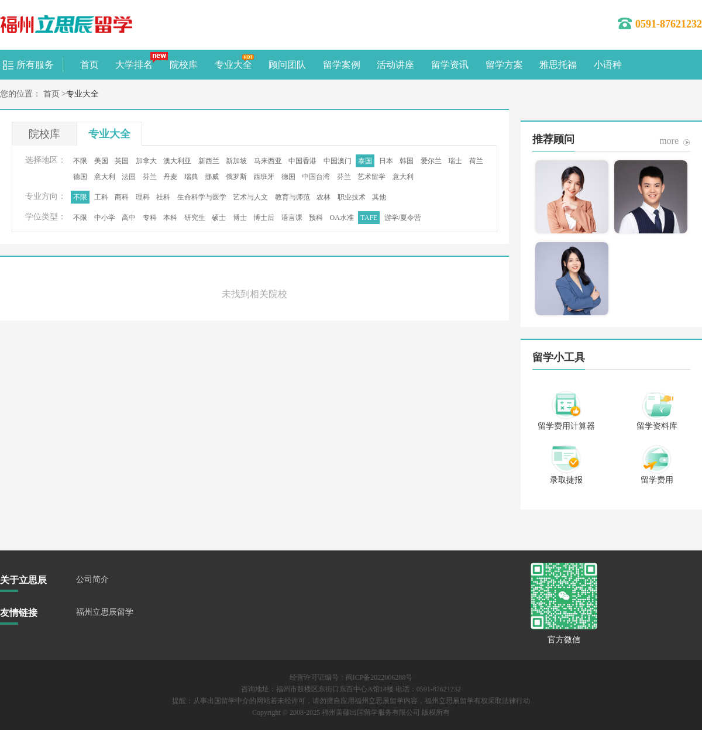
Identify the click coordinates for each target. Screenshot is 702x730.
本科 (170, 218)
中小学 (104, 218)
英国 (122, 161)
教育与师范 (292, 197)
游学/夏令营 (402, 218)
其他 (379, 197)
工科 (101, 197)
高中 (129, 218)
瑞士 (455, 161)
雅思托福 (558, 65)
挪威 (212, 177)
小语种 (608, 65)
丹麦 (170, 177)
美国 (101, 161)
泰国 (365, 161)
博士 (240, 218)
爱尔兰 (431, 161)
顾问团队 (287, 65)
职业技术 (352, 197)
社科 (163, 197)
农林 (323, 197)
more (669, 141)
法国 (129, 177)
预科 (316, 218)
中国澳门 (338, 161)
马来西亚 (268, 161)
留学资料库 (656, 426)
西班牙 (263, 177)
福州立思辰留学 (104, 612)
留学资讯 (450, 65)
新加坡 (236, 161)
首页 (89, 65)
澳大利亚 (177, 161)
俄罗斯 (236, 177)
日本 (386, 161)
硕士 (219, 218)
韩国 (407, 161)
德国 (80, 177)
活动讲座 (395, 65)
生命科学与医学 (201, 197)
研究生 (194, 218)
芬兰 (150, 177)
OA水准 (342, 218)
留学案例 (341, 65)
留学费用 (657, 480)
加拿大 (146, 161)
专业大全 (233, 65)
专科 (150, 218)
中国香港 (302, 161)
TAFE (368, 218)
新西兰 (208, 161)
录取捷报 (566, 480)
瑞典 (191, 177)
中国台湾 (316, 177)
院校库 (184, 65)
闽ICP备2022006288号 (379, 677)
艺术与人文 (250, 197)
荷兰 (476, 161)
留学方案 (504, 65)
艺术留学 (371, 177)
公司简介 (92, 579)
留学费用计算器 (566, 426)
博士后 (263, 218)
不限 (80, 161)
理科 (143, 197)
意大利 (104, 177)
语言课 (291, 218)
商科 (122, 197)
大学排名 (134, 65)
